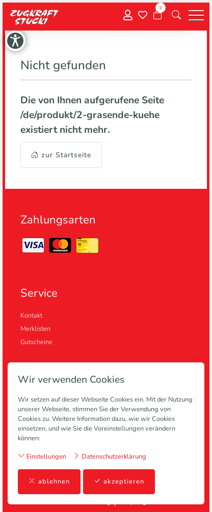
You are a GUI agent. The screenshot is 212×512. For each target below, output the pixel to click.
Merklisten (35, 328)
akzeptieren (119, 482)
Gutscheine (36, 342)
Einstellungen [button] (42, 456)
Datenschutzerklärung (109, 456)
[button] (176, 15)
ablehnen (49, 482)
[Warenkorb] (157, 15)
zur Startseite (61, 155)
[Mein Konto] (128, 15)
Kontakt (31, 315)
